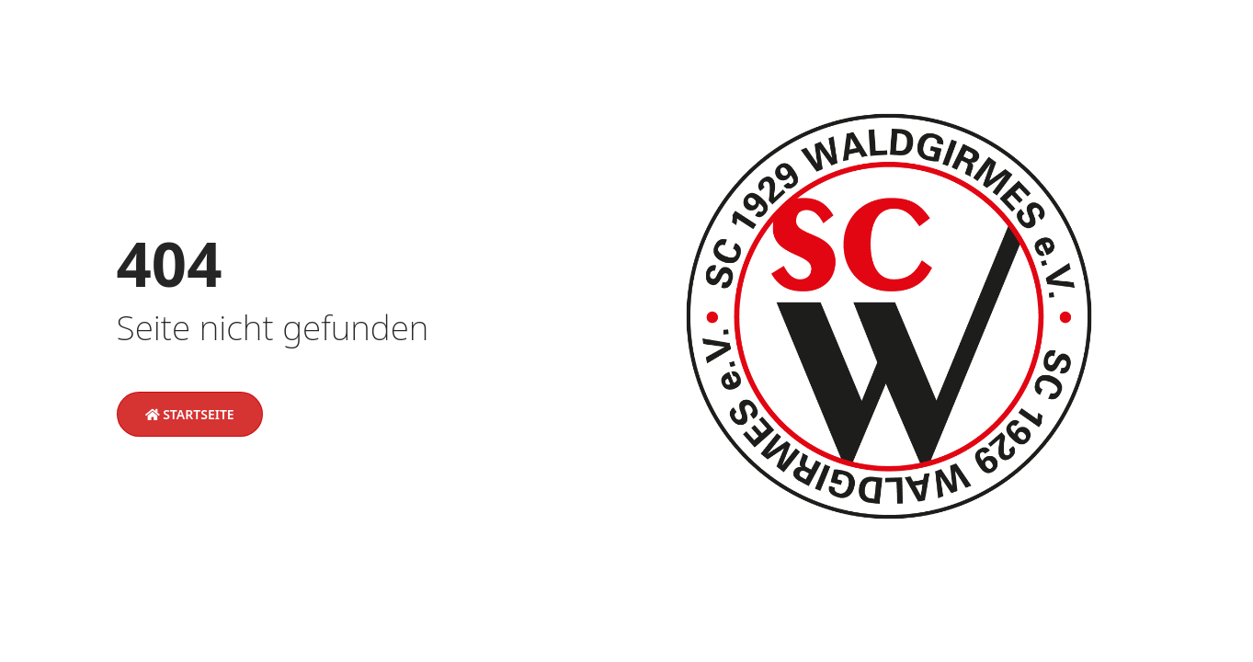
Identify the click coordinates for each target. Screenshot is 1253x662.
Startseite (189, 414)
